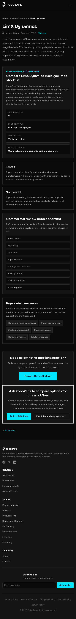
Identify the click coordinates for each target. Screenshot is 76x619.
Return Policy (38, 604)
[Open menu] (71, 5)
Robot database (42, 330)
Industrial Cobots (10, 486)
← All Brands (8, 430)
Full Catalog (8, 526)
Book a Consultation (38, 376)
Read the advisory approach (51, 416)
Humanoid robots (17, 337)
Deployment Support (12, 521)
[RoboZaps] (12, 4)
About (5, 556)
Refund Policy (64, 599)
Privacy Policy (11, 599)
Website (42, 33)
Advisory (6, 510)
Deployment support (18, 330)
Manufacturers (19, 18)
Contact (6, 561)
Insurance (7, 537)
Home (5, 18)
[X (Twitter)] (9, 462)
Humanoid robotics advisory (22, 323)
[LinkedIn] (14, 462)
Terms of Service (29, 599)
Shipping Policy (47, 599)
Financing (7, 542)
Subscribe (65, 585)
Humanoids (8, 480)
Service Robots (9, 491)
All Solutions (8, 475)
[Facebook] (3, 462)
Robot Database (10, 505)
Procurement (9, 515)
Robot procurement (51, 323)
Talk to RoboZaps (39, 337)
